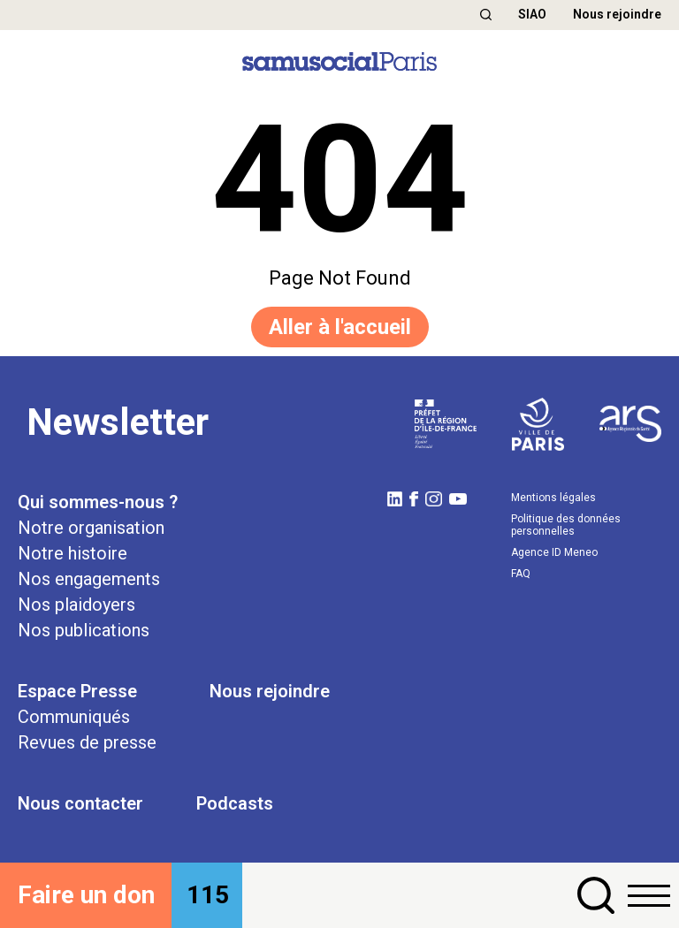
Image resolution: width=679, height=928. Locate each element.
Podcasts (234, 803)
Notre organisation (91, 527)
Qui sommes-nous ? (98, 502)
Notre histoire (72, 553)
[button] (486, 14)
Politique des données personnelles (566, 525)
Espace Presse (77, 691)
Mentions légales (553, 497)
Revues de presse (87, 742)
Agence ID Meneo (554, 552)
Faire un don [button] (86, 894)
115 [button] (208, 894)
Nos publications (83, 630)
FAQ (520, 573)
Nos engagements (89, 579)
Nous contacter (80, 803)
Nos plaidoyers (76, 604)
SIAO (532, 14)
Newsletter (118, 422)
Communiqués (74, 716)
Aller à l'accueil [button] (340, 327)
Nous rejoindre (617, 14)
